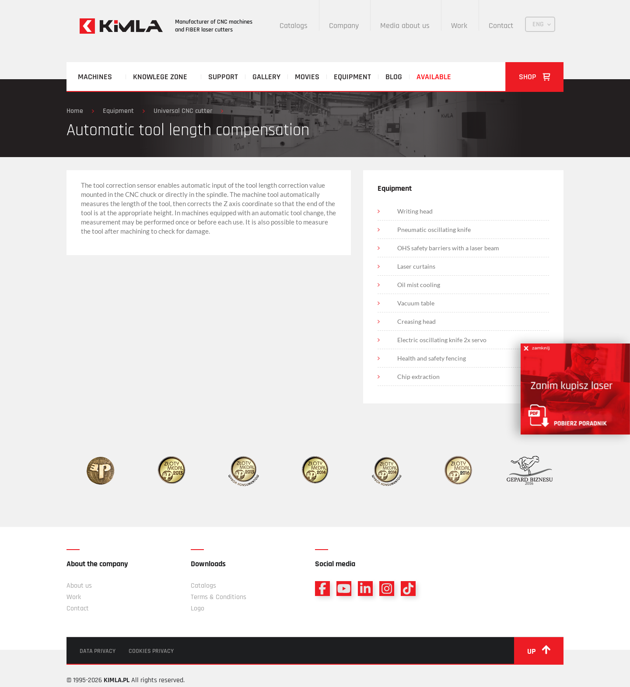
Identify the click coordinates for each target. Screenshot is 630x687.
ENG (538, 24)
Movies (307, 77)
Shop (534, 77)
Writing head (415, 211)
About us (79, 585)
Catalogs (294, 26)
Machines (95, 77)
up (538, 650)
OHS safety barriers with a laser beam (448, 248)
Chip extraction (418, 376)
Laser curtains (416, 266)
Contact (501, 26)
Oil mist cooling (418, 284)
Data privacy (98, 651)
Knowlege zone (160, 77)
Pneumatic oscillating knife (434, 229)
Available (433, 77)
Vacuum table (415, 303)
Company (344, 26)
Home (74, 111)
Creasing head (416, 321)
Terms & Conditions (218, 597)
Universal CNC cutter (183, 111)
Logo (197, 608)
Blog (393, 77)
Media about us (405, 26)
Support (223, 77)
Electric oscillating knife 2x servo (441, 340)
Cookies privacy (151, 651)
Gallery (266, 77)
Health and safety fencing (431, 358)
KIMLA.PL (117, 680)
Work (459, 26)
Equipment (352, 77)
